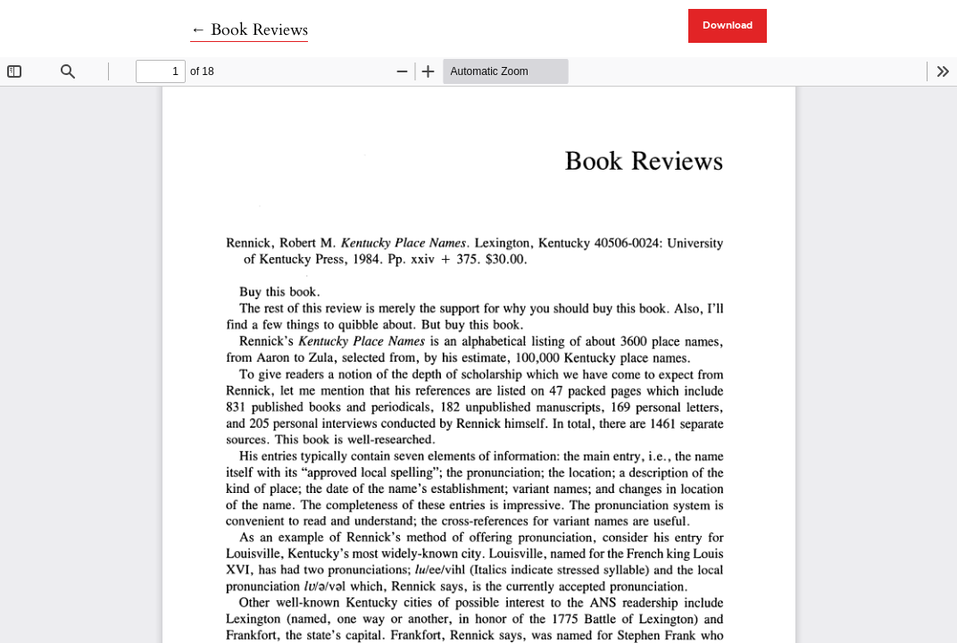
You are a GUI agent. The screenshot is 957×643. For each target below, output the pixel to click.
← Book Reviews (249, 30)
